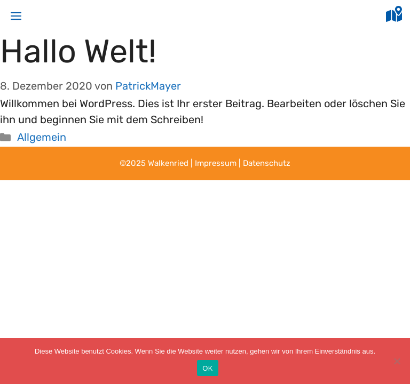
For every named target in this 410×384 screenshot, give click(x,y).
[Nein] (396, 361)
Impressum (215, 163)
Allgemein (41, 137)
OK (207, 368)
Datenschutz (266, 163)
